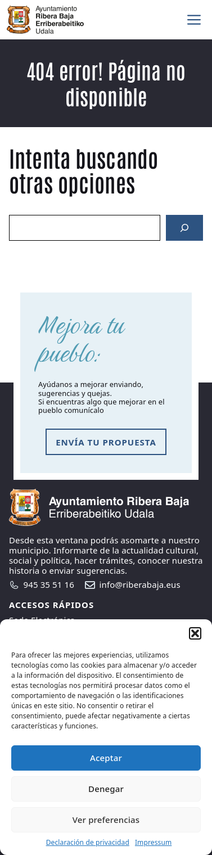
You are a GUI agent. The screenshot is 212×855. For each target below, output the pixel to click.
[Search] (184, 228)
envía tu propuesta (106, 442)
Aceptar (106, 757)
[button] (195, 633)
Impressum (153, 842)
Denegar (106, 788)
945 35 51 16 (49, 584)
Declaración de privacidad (87, 842)
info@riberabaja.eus (140, 584)
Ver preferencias (106, 819)
